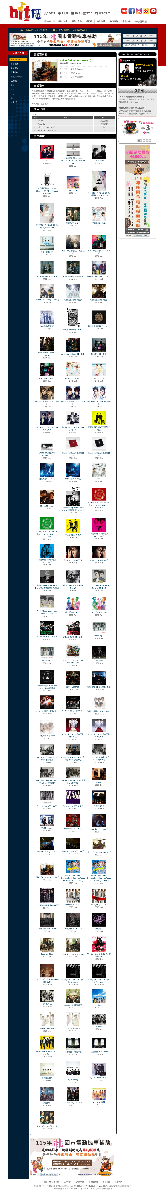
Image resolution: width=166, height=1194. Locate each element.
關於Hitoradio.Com (51, 1182)
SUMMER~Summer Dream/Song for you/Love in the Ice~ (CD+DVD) (99, 878)
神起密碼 (99, 660)
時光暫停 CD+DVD (73, 612)
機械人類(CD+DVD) (47, 479)
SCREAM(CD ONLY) (47, 378)
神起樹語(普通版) (47, 326)
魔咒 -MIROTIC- (73, 687)
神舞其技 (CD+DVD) (73, 928)
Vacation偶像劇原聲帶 (73, 1005)
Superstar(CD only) (99, 560)
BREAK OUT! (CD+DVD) (73, 637)
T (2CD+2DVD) (99, 782)
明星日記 (14, 102)
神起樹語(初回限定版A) (73, 300)
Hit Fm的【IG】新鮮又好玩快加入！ (136, 54)
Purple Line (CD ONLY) (73, 806)
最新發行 (14, 68)
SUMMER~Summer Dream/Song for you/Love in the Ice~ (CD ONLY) (73, 878)
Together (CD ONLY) (73, 829)
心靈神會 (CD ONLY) (99, 1052)
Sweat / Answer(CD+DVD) (47, 300)
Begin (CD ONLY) (73, 1028)
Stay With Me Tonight (47, 1126)
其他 (12, 98)
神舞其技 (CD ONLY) (47, 928)
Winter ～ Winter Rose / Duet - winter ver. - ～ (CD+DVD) (99, 505)
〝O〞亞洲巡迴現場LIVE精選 (47, 905)
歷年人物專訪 (16, 77)
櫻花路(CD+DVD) (99, 223)
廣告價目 (106, 1182)
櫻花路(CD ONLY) (73, 223)
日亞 (12, 94)
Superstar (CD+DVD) (73, 560)
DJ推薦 (14, 81)
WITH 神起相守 (47, 252)
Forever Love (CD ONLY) (47, 852)
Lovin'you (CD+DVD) (73, 904)
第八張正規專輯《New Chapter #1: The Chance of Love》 (47, 191)
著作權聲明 (93, 1182)
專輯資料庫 (15, 59)
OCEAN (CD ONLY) (99, 378)
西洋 (12, 89)
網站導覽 (80, 1182)
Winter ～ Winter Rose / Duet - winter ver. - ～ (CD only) (47, 534)
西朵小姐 (14, 72)
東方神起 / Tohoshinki (70, 63)
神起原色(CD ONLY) (73, 535)
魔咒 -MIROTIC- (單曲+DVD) (99, 687)
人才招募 (68, 1182)
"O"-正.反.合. (47, 1004)
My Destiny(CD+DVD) (99, 1078)
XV (47, 161)
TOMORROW (99, 161)
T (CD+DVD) (99, 806)
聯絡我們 (118, 1182)
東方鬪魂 (99, 1026)
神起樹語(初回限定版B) (99, 300)
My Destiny (73, 1080)
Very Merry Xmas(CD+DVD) (73, 354)
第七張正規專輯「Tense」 (99, 326)
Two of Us (73, 190)
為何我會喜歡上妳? (47, 736)
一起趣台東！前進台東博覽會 (35, 30)
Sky (99, 1005)
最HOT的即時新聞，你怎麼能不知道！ (71, 30)
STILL (99, 479)
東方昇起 (47, 1103)
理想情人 (99, 928)
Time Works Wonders (47, 276)
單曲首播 (14, 64)
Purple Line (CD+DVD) (47, 806)
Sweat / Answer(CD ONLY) (99, 276)
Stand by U (99, 636)
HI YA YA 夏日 (99, 1102)
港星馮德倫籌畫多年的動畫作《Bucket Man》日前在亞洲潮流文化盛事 (135, 111)
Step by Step (47, 954)
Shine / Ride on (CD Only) (99, 852)
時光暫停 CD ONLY (99, 612)
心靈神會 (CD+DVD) (73, 1052)
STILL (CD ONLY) (47, 506)
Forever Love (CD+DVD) (73, 851)
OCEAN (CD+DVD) (73, 378)
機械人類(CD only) (73, 479)
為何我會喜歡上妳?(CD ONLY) (99, 711)
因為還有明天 (47, 1078)
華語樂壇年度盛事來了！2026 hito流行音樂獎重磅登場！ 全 (136, 99)
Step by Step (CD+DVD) (73, 954)
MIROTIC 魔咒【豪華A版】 (47, 711)
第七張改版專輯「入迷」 (73, 330)
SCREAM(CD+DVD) (99, 354)
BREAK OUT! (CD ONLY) (47, 637)
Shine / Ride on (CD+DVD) (47, 877)
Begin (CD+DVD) (47, 1028)
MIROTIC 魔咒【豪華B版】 (73, 711)
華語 (12, 85)
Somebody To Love (73, 1103)
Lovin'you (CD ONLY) (99, 905)
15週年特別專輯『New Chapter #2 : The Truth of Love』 (73, 160)
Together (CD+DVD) (99, 829)
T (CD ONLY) (47, 828)
